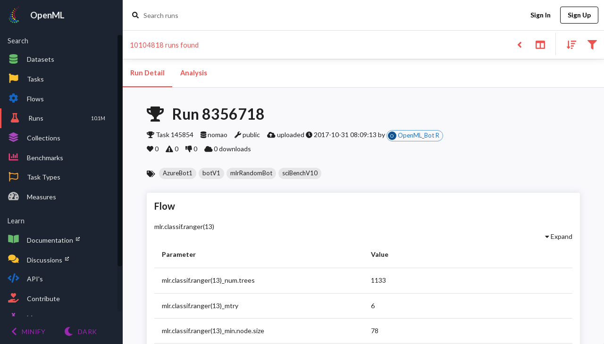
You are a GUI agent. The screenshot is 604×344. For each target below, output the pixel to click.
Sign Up (579, 15)
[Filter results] (592, 44)
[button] (177, 173)
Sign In (540, 15)
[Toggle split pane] (540, 44)
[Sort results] (568, 44)
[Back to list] (519, 44)
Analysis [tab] (193, 73)
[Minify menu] (28, 331)
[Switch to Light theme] (80, 331)
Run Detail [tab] (147, 73)
